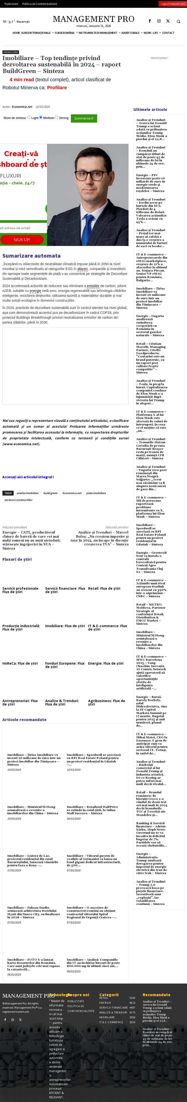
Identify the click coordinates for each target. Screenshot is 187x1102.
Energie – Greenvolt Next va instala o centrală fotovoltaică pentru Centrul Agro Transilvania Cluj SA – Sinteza (151, 562)
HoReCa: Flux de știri (20, 663)
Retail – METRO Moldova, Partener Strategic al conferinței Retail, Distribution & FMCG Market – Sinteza (151, 614)
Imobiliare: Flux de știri (65, 625)
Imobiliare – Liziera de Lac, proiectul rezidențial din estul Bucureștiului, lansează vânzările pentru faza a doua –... (32, 860)
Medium (48, 118)
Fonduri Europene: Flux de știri (64, 665)
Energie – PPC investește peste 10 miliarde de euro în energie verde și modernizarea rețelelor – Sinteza (150, 183)
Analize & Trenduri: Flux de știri (62, 702)
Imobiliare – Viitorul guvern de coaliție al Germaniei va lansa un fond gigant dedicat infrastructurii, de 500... (94, 860)
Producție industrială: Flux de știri (21, 627)
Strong (64, 118)
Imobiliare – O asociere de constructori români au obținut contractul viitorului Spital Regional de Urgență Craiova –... (92, 912)
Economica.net (22, 107)
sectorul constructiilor (18, 500)
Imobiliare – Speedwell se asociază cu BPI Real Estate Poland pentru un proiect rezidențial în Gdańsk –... (94, 760)
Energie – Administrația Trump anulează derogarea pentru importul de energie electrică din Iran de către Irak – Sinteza (151, 863)
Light (34, 118)
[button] (178, 21)
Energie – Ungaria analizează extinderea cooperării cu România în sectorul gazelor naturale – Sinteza (150, 325)
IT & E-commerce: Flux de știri (107, 627)
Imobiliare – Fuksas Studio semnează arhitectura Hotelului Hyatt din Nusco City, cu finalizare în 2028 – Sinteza (33, 912)
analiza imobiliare (27, 493)
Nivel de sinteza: (15, 118)
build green (50, 493)
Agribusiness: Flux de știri (106, 702)
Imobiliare (10, 52)
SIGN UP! (22, 240)
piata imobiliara (96, 493)
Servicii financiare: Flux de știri (65, 590)
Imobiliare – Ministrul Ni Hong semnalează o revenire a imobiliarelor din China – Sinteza (32, 810)
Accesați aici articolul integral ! (28, 477)
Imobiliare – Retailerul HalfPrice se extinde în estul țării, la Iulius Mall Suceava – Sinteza (92, 810)
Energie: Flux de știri (105, 663)
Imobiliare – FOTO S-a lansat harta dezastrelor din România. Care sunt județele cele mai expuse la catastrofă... (33, 964)
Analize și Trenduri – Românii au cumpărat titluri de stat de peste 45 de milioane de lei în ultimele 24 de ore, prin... (150, 157)
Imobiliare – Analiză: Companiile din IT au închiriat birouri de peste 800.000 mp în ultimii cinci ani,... (93, 963)
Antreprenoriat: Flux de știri (20, 702)
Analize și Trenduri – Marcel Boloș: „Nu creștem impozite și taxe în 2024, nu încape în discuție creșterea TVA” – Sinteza (100, 538)
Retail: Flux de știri (104, 588)
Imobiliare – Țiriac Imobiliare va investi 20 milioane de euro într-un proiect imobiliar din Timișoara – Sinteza (34, 760)
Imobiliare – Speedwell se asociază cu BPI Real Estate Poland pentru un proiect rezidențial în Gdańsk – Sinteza (151, 534)
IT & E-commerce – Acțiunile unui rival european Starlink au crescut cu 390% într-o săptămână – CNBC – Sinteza (151, 588)
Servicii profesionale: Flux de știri (20, 590)
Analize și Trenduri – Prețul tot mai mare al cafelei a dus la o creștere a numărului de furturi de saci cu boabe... (151, 238)
